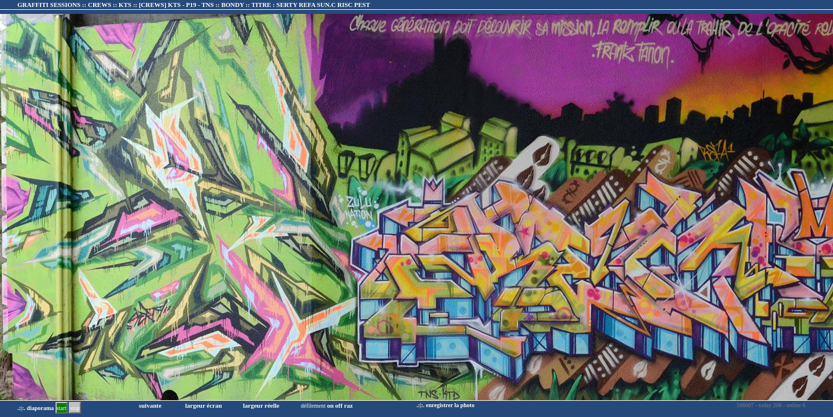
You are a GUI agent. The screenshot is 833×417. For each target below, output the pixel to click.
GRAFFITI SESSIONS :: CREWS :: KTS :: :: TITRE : (193, 4)
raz (348, 405)
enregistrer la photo (450, 405)
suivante (150, 405)
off (338, 405)
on (330, 405)
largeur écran (203, 405)
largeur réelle (261, 405)
